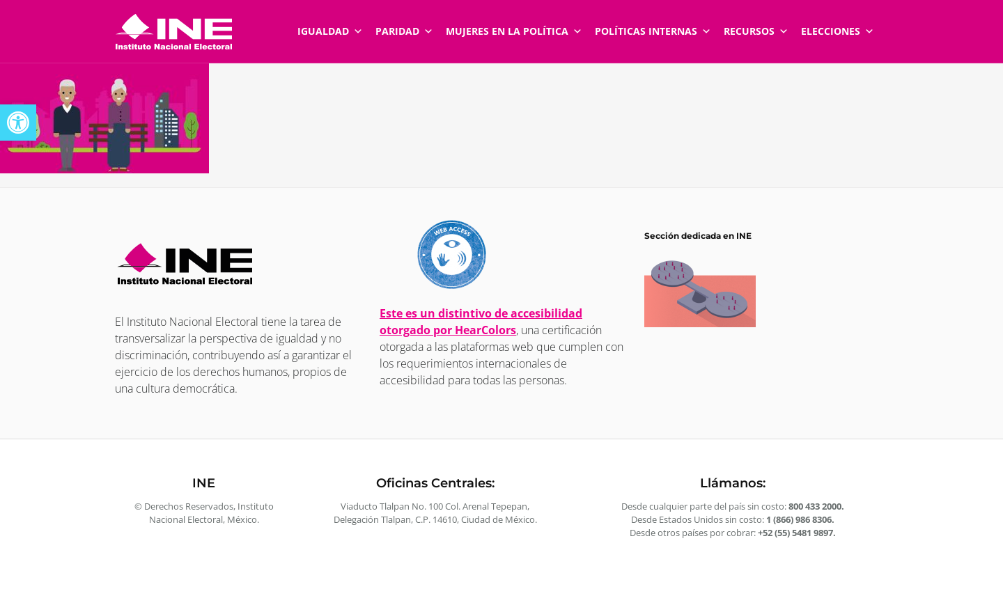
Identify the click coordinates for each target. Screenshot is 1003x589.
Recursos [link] (756, 24)
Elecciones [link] (837, 24)
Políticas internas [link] (653, 24)
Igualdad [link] (330, 24)
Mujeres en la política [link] (514, 24)
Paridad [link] (404, 24)
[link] (18, 122)
